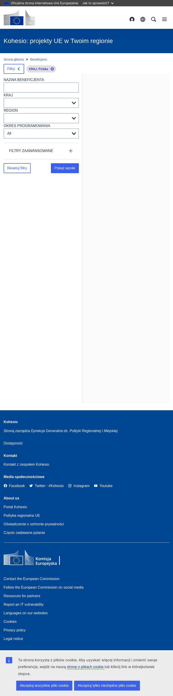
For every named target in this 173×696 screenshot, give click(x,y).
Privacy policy (15, 630)
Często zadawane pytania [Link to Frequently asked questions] (24, 533)
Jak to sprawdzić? (98, 3)
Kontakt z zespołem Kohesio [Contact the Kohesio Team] (26, 464)
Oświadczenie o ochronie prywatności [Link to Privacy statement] (34, 524)
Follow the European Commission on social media (44, 587)
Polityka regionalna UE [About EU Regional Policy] (22, 515)
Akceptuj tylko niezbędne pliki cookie (107, 685)
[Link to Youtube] (103, 485)
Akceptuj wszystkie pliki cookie (44, 685)
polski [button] (143, 19)
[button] (52, 69)
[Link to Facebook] (14, 485)
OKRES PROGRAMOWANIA (27, 126)
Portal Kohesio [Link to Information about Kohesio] (15, 507)
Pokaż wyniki (65, 168)
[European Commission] (19, 17)
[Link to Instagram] (78, 485)
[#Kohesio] (56, 485)
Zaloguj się (132, 19)
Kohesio (11, 422)
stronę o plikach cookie (86, 667)
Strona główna (14, 59)
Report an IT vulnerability (24, 604)
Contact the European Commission (31, 579)
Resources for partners (22, 596)
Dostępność (13, 443)
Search (153, 19)
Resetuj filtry (17, 168)
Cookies (10, 621)
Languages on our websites (26, 613)
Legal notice (13, 639)
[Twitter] (37, 485)
